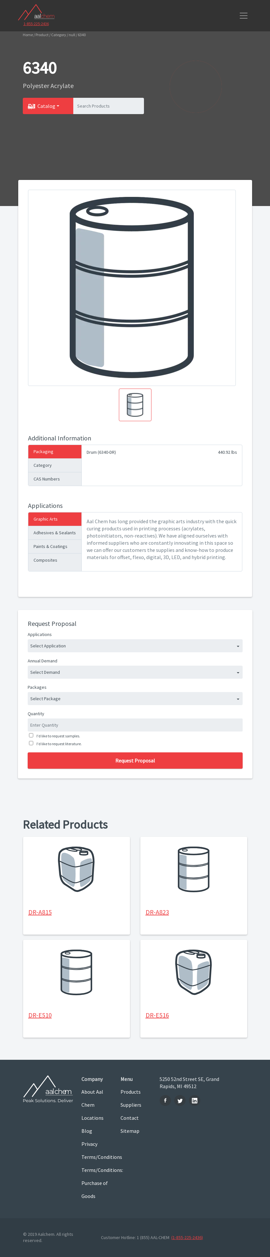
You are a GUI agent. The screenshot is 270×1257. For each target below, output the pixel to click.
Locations (92, 1118)
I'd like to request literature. (58, 743)
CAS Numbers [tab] (47, 479)
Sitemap (130, 1131)
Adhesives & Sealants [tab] (55, 533)
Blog (86, 1131)
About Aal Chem (92, 1098)
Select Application (48, 646)
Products (131, 1091)
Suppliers (131, 1105)
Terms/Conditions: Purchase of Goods (96, 1183)
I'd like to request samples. (57, 735)
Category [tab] (43, 465)
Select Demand (45, 672)
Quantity (36, 714)
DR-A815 (40, 912)
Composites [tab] (45, 560)
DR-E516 (157, 1015)
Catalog (46, 106)
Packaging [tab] (43, 451)
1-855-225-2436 (36, 23)
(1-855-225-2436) (187, 1237)
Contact (130, 1118)
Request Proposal (135, 760)
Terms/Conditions (96, 1157)
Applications (40, 634)
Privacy (89, 1144)
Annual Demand (42, 661)
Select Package (45, 699)
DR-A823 (157, 912)
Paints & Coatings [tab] (50, 546)
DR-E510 (40, 1015)
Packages (37, 687)
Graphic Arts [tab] (46, 519)
